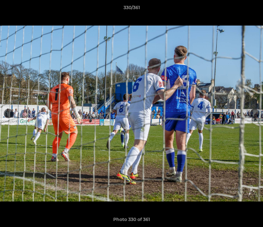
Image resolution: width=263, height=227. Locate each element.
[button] (251, 9)
